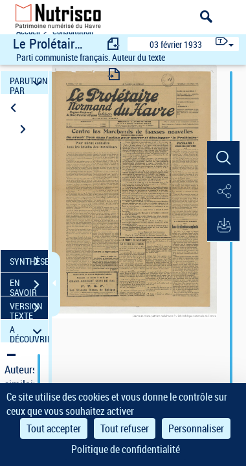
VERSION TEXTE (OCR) (29, 309)
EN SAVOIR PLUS (29, 286)
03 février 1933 (176, 44)
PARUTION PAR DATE (29, 82)
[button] (223, 158)
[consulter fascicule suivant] (114, 74)
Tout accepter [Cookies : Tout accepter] (54, 428)
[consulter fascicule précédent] (114, 43)
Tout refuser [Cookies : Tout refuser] (124, 428)
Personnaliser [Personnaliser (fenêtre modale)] (196, 428)
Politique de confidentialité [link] (125, 449)
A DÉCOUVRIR (29, 331)
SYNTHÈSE (29, 261)
